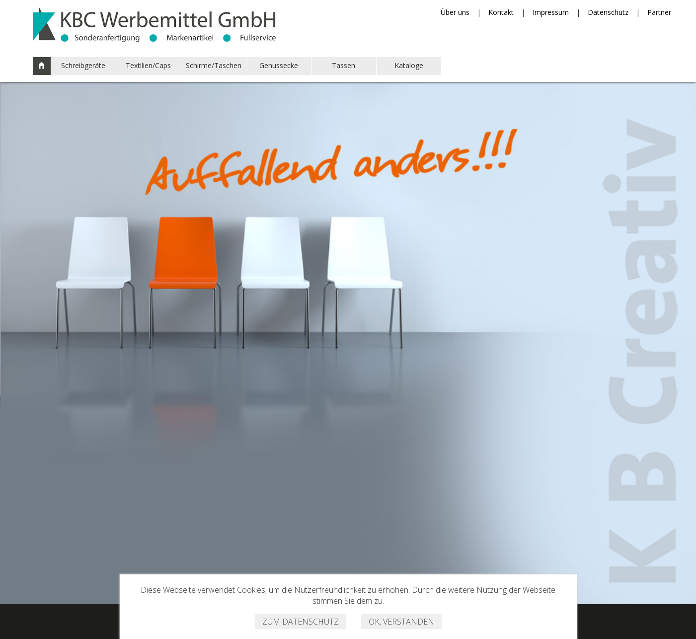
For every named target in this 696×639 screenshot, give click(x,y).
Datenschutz (608, 12)
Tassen (343, 65)
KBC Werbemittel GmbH (154, 22)
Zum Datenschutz (300, 621)
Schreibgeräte (83, 65)
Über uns (455, 12)
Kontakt (501, 12)
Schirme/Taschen (213, 65)
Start (42, 66)
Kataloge (408, 65)
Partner (659, 12)
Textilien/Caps (148, 65)
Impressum (551, 12)
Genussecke (278, 65)
